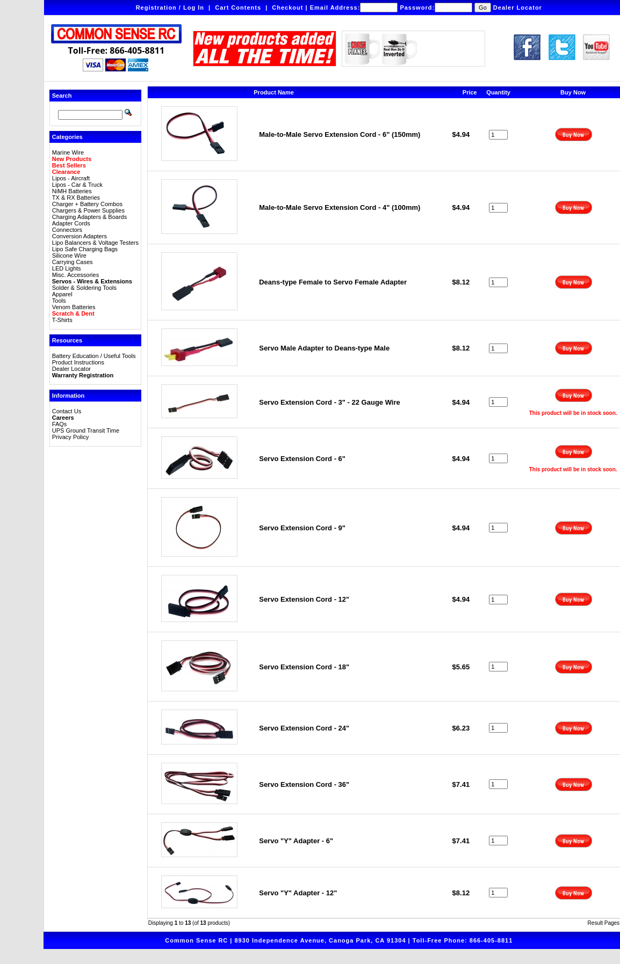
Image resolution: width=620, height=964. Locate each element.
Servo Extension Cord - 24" (304, 728)
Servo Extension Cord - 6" (302, 459)
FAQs (59, 424)
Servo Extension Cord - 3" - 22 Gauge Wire (329, 402)
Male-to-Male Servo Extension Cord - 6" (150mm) (339, 134)
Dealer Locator (517, 7)
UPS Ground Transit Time (85, 430)
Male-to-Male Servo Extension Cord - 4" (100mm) (339, 207)
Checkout (287, 7)
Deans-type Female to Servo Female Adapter (333, 282)
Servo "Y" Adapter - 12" (298, 893)
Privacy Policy (70, 437)
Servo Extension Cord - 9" (302, 528)
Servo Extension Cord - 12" (304, 599)
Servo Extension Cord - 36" (304, 784)
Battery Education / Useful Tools (94, 356)
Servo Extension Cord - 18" (304, 667)
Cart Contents (238, 7)
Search (62, 95)
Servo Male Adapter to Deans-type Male (324, 348)
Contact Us (66, 411)
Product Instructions (78, 362)
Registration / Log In (170, 7)
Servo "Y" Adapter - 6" (296, 841)
